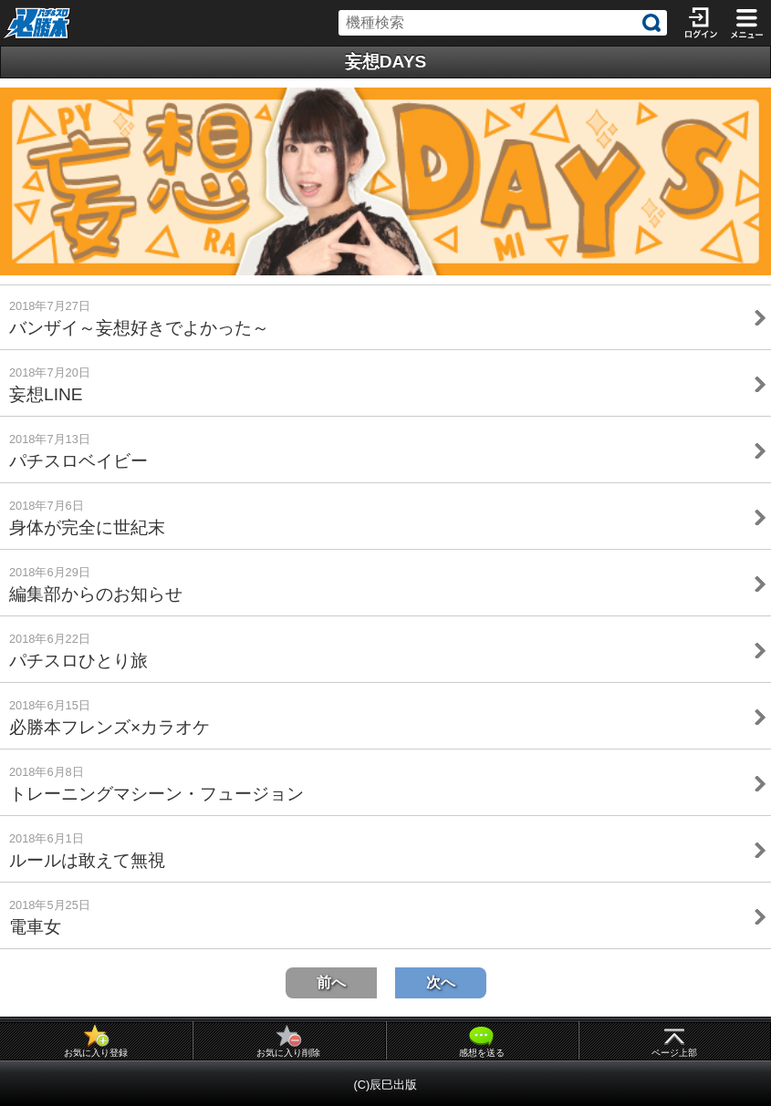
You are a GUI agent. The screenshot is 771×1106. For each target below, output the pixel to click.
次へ (440, 982)
